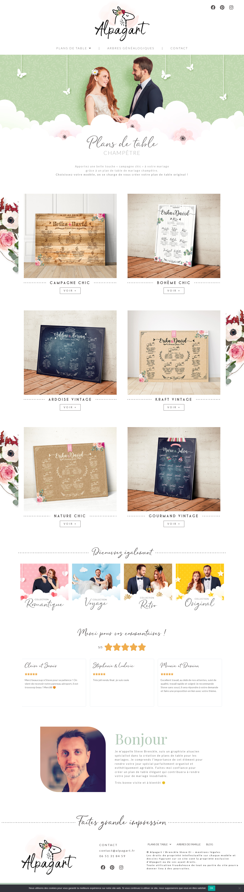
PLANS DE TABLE (73, 48)
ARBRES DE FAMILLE (189, 844)
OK (211, 888)
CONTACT (179, 48)
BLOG (209, 844)
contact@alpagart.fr (117, 850)
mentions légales (208, 852)
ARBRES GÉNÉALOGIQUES (130, 48)
